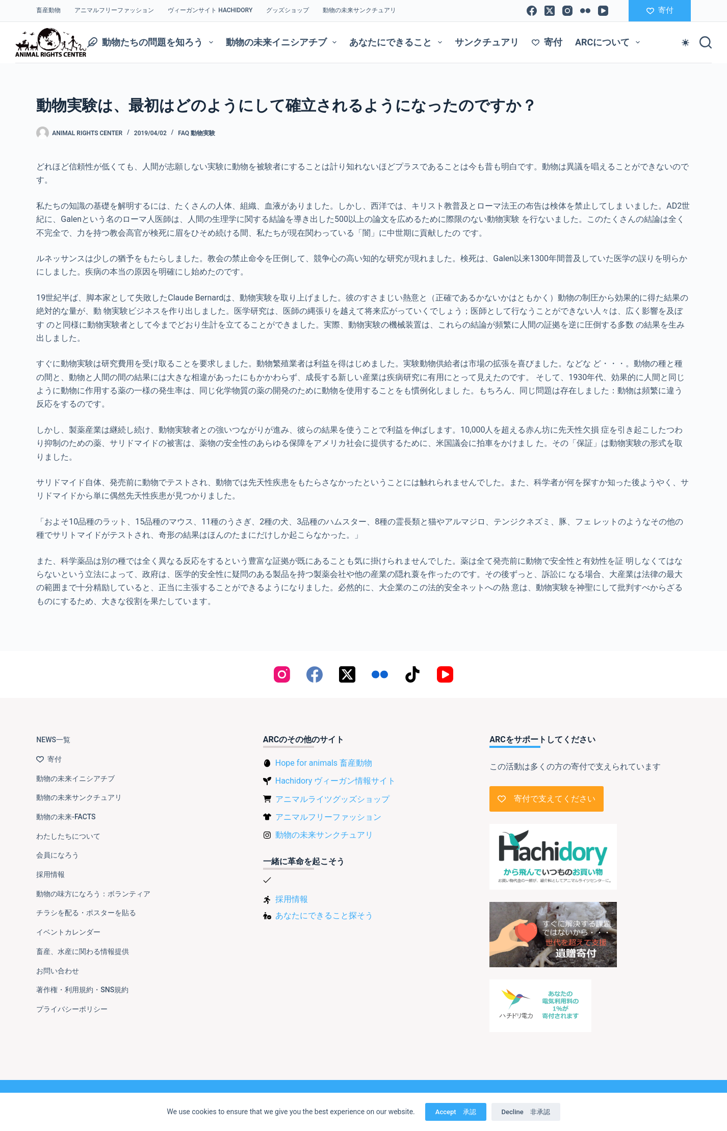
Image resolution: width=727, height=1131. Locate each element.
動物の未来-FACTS (65, 817)
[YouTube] (603, 11)
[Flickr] (585, 11)
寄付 (659, 10)
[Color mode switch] (685, 42)
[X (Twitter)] (549, 11)
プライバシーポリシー (72, 1009)
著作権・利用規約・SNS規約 (82, 990)
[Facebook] (532, 11)
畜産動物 (48, 10)
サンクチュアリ (487, 42)
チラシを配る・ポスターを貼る (86, 913)
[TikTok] (412, 674)
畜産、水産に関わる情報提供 (82, 951)
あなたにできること (397, 42)
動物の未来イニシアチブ (283, 42)
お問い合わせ (57, 971)
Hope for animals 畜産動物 (323, 763)
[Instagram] (567, 11)
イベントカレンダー (68, 932)
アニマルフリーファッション (114, 10)
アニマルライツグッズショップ (332, 799)
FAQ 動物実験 (196, 133)
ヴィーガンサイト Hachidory (210, 10)
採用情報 (50, 874)
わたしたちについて (68, 836)
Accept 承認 (455, 1112)
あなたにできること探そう (324, 915)
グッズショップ (287, 10)
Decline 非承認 (526, 1112)
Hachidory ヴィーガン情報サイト (335, 781)
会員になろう (57, 855)
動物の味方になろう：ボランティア (93, 894)
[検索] (705, 42)
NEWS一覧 (53, 740)
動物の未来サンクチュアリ (359, 10)
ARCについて (609, 42)
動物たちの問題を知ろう (152, 42)
